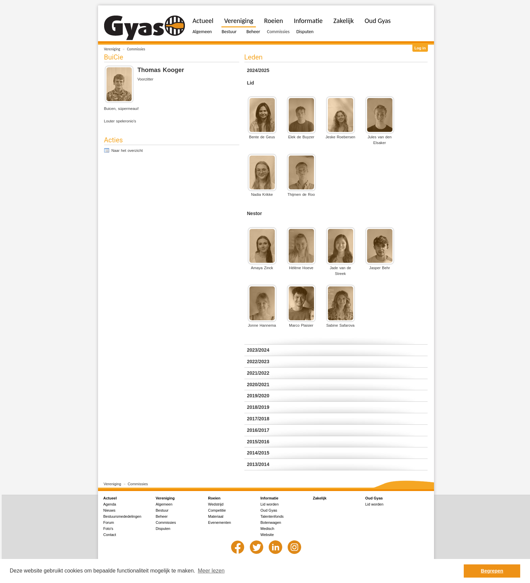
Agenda (109, 504)
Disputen (305, 31)
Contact (109, 535)
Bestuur (229, 31)
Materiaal (215, 516)
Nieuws (109, 510)
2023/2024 (258, 350)
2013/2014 (258, 464)
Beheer (253, 31)
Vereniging (112, 49)
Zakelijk (343, 21)
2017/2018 (258, 418)
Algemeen (202, 31)
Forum (108, 522)
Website (267, 535)
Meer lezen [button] (211, 571)
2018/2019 (258, 407)
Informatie (308, 21)
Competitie (217, 510)
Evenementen (219, 522)
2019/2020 (258, 395)
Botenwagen (271, 522)
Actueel (203, 21)
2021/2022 (258, 373)
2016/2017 (258, 430)
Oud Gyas (378, 21)
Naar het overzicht (127, 150)
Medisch (267, 529)
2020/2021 (258, 384)
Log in (420, 48)
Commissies (136, 49)
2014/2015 (258, 453)
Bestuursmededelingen (122, 516)
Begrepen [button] (492, 571)
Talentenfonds (272, 516)
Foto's (108, 529)
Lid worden (270, 504)
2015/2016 (258, 441)
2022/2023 (258, 361)
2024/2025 (258, 70)
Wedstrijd (216, 504)
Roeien (273, 21)
